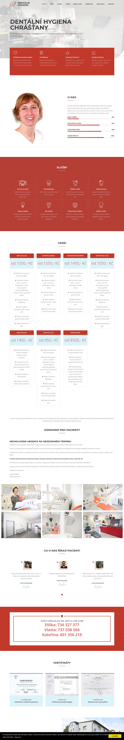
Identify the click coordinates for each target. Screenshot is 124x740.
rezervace (89, 4)
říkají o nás (77, 4)
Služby (59, 4)
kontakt (111, 4)
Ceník (68, 4)
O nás (52, 4)
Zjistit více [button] (17, 737)
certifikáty (101, 4)
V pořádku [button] (115, 736)
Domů (44, 4)
